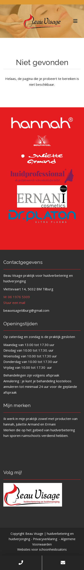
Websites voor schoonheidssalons (42, 549)
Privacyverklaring (45, 539)
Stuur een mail (14, 302)
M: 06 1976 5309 (16, 297)
